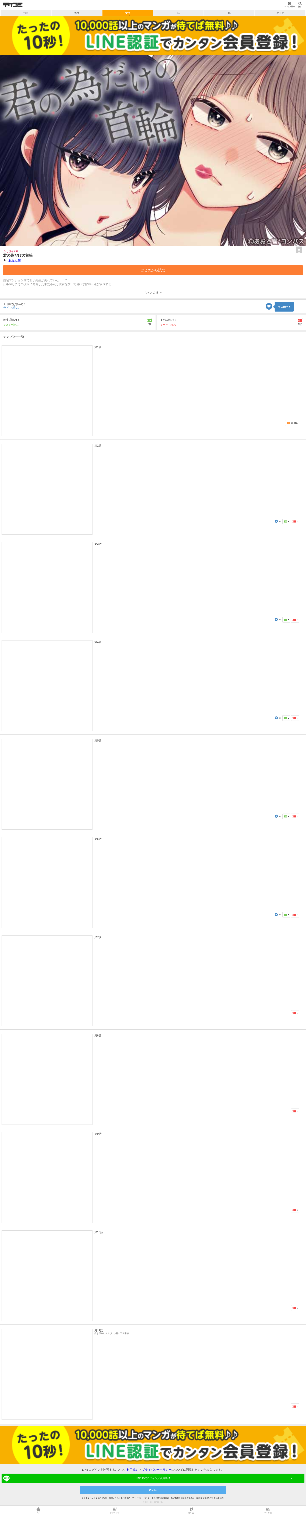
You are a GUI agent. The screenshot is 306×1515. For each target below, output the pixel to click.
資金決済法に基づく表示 (207, 1498)
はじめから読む (153, 270)
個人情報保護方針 (161, 1498)
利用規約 (132, 1469)
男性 (76, 13)
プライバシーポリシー (156, 1469)
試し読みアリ (11, 251)
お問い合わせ (115, 1498)
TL (229, 13)
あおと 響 (14, 260)
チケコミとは (87, 1498)
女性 (127, 13)
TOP (25, 13)
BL (178, 13)
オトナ (280, 13)
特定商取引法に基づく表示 (182, 1498)
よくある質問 (101, 1498)
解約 (221, 1498)
